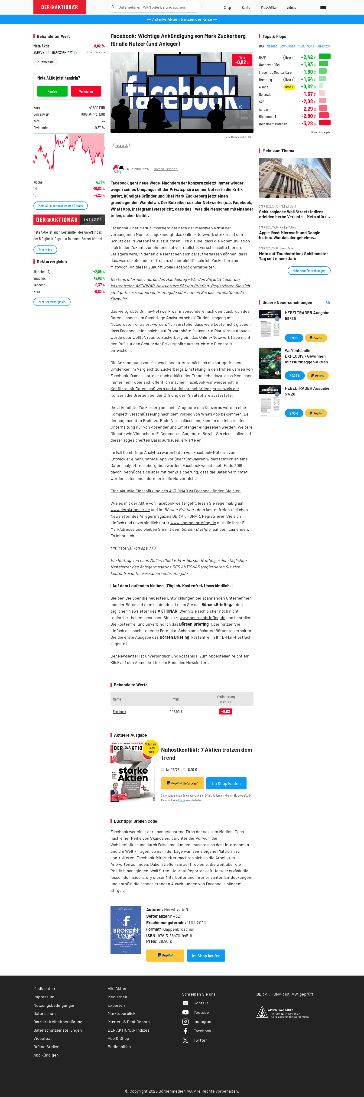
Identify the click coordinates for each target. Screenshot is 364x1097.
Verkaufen (86, 91)
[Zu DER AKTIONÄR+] (269, 7)
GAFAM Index (93, 232)
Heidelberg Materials (273, 123)
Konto (181, 800)
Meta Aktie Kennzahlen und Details (61, 205)
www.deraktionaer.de (130, 509)
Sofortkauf (182, 783)
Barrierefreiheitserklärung (57, 1021)
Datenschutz (45, 1013)
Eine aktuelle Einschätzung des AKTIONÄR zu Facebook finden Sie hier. (175, 490)
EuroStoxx (323, 45)
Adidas (264, 109)
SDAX (310, 45)
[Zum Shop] (227, 7)
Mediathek (117, 996)
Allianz (263, 86)
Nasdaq (272, 45)
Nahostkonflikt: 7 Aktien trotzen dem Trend (206, 753)
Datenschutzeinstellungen (57, 1030)
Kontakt (195, 1002)
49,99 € (295, 375)
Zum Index (45, 249)
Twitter (194, 1040)
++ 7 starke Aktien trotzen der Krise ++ (182, 19)
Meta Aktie (41, 46)
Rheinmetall (267, 116)
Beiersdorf (266, 94)
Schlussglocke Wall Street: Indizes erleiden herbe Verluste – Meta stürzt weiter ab (293, 214)
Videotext (42, 1038)
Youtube (195, 1012)
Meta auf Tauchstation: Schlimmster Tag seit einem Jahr (293, 256)
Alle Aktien (117, 988)
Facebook (121, 145)
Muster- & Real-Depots (129, 1021)
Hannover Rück (269, 64)
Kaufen (52, 91)
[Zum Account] (246, 7)
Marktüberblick (121, 1013)
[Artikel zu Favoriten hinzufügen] (138, 154)
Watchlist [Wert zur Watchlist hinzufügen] (47, 62)
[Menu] (322, 7)
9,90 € (294, 337)
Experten (116, 1005)
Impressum (43, 996)
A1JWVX (41, 52)
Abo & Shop (118, 1038)
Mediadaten (44, 988)
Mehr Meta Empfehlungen (309, 270)
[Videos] (291, 7)
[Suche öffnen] (112, 7)
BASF (262, 57)
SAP (261, 101)
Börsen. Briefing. (166, 169)
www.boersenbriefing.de (193, 522)
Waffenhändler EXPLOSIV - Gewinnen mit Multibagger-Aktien (306, 356)
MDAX (301, 45)
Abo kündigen (46, 1054)
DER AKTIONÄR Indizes (129, 1030)
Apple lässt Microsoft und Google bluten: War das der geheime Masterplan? (289, 235)
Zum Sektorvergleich (52, 301)
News (289, 57)
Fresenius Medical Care (275, 72)
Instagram (197, 1021)
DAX (261, 45)
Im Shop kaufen (226, 783)
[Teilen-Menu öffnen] (116, 154)
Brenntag (265, 79)
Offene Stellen (46, 1046)
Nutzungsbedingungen (54, 1005)
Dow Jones (287, 45)
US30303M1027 (64, 52)
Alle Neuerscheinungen (323, 302)
